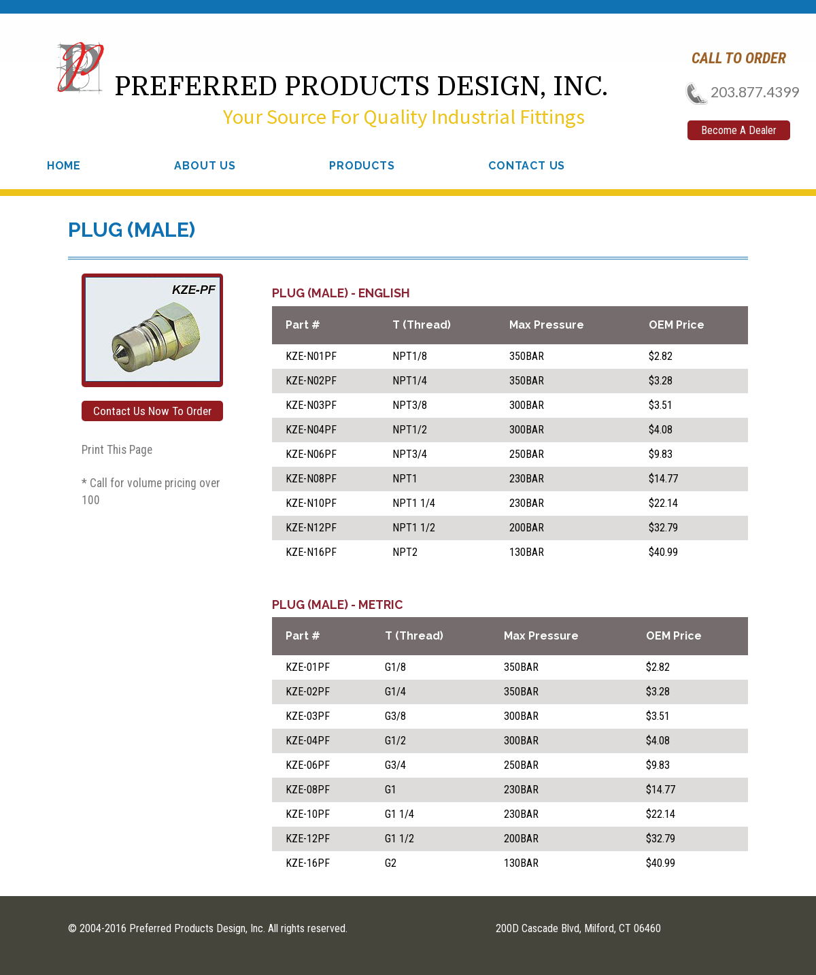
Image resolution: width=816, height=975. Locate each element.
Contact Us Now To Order (152, 411)
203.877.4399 (738, 91)
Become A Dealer (739, 130)
